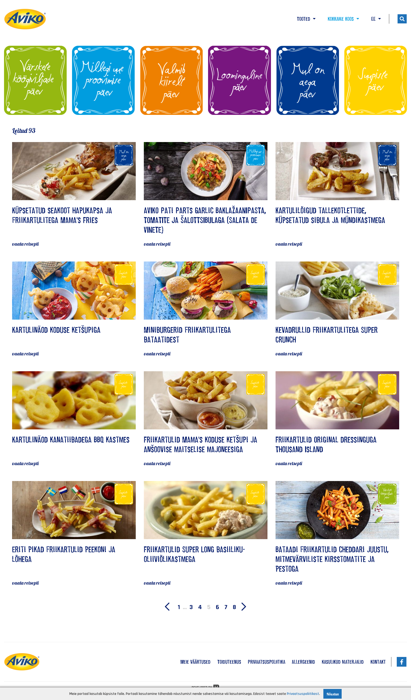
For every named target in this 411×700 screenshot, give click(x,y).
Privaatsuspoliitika (266, 662)
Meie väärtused (195, 662)
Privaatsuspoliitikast (303, 693)
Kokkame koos (343, 19)
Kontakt (378, 662)
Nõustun (332, 694)
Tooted (306, 19)
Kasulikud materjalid (343, 662)
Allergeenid (303, 662)
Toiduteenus (229, 662)
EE (376, 19)
